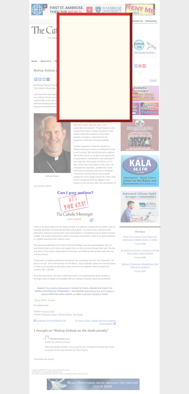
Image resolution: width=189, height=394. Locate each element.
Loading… (94, 67)
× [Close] (131, 14)
